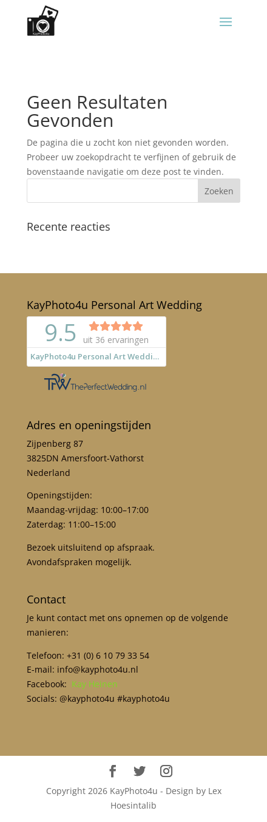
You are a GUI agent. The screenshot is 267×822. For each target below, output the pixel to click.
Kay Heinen (95, 684)
